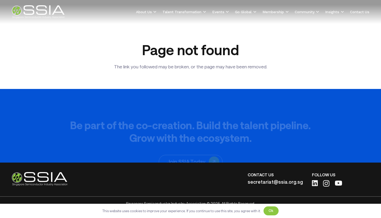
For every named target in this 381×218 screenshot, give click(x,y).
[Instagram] (326, 183)
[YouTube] (338, 183)
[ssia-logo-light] (38, 11)
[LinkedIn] (315, 183)
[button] (154, 11)
